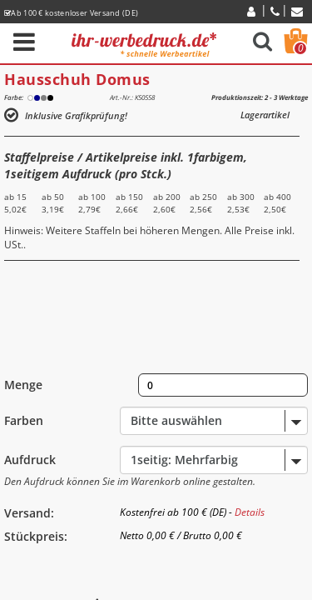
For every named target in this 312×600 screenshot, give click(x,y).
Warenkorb (300, 48)
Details (250, 512)
